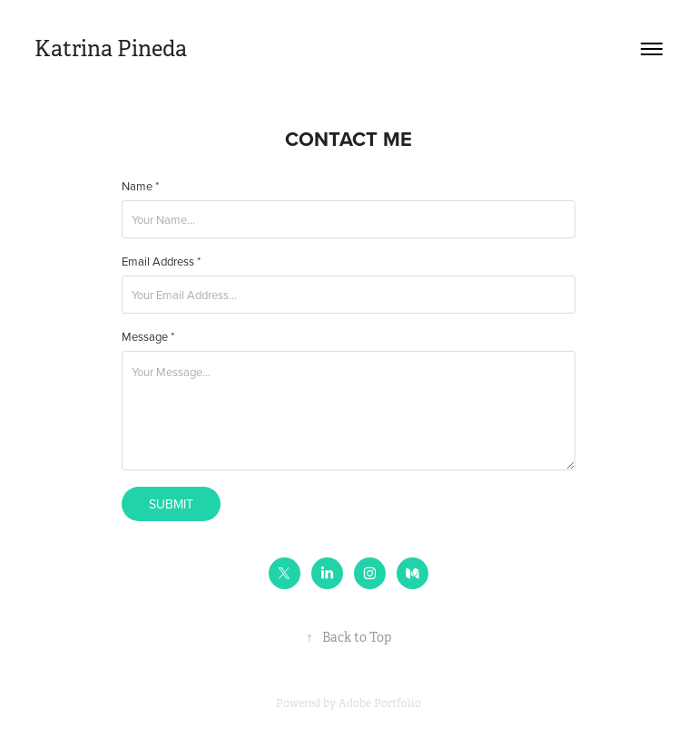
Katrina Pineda (110, 49)
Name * (140, 186)
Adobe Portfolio (380, 703)
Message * (148, 337)
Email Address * (161, 261)
